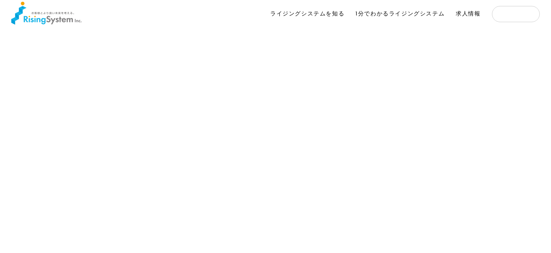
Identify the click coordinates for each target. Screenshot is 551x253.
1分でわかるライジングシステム (400, 14)
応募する (516, 15)
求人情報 (468, 14)
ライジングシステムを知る (307, 14)
